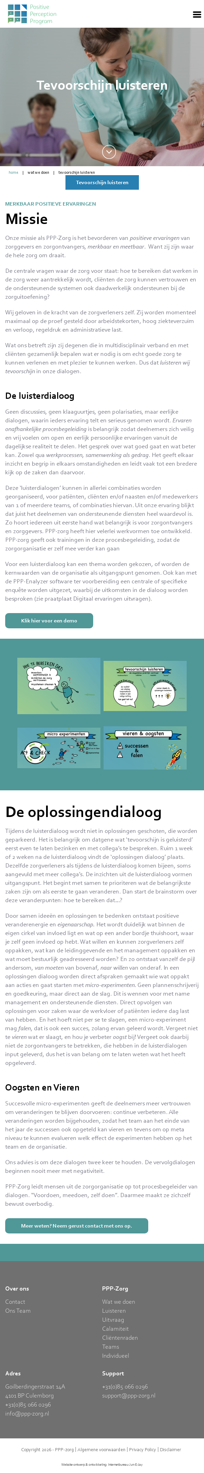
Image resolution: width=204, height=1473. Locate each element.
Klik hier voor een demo (49, 620)
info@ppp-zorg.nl (27, 1413)
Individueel (115, 1355)
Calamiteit (115, 1328)
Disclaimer (170, 1449)
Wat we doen (38, 172)
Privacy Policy (142, 1449)
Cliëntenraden (120, 1337)
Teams (110, 1346)
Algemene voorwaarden (101, 1449)
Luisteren (114, 1310)
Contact (15, 1301)
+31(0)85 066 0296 (28, 1404)
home (13, 172)
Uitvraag (113, 1319)
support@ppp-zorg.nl (129, 1395)
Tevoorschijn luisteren (77, 172)
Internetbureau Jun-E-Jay (125, 1464)
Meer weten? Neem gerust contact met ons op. (76, 1225)
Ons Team (18, 1310)
